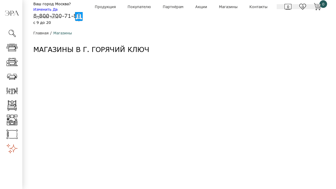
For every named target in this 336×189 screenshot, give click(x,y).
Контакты (258, 6)
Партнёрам (173, 6)
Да (55, 9)
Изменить (42, 9)
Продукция (105, 6)
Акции (201, 6)
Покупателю (139, 6)
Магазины (228, 6)
